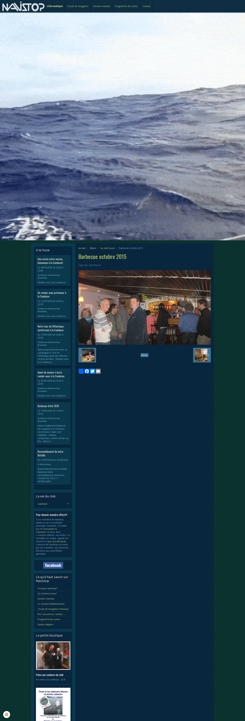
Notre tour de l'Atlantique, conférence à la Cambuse (51, 328)
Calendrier (43, 503)
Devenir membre (101, 6)
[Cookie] (6, 714)
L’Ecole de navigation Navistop (53, 608)
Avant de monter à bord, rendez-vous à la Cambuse (51, 374)
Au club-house (107, 248)
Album (93, 248)
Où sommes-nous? (47, 593)
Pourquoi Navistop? (47, 588)
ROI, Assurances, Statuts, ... (51, 614)
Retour (145, 355)
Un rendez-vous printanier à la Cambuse (52, 294)
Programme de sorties (126, 6)
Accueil (81, 248)
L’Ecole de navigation (77, 6)
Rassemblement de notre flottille (50, 453)
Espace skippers (46, 624)
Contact (147, 6)
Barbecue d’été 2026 (48, 406)
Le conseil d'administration (51, 603)
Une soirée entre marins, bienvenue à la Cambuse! (50, 261)
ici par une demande (55, 541)
